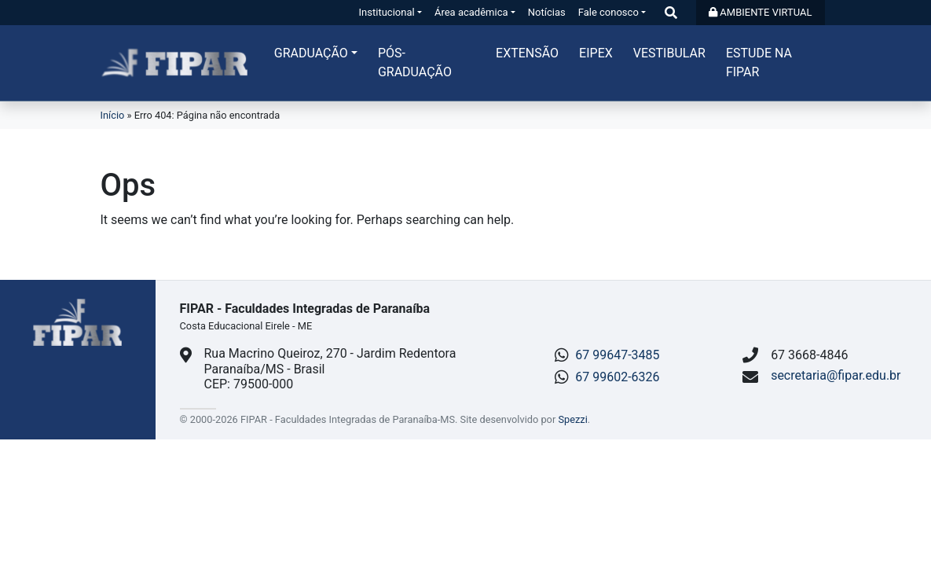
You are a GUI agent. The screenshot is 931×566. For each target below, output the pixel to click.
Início (113, 115)
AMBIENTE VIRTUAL (760, 12)
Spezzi (572, 419)
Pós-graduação (415, 62)
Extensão (527, 53)
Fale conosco (608, 12)
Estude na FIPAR (759, 62)
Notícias (547, 12)
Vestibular (669, 53)
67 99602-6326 (617, 376)
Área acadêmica (471, 12)
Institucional (387, 12)
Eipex (596, 53)
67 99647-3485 (617, 354)
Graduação (311, 53)
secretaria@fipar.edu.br (835, 375)
